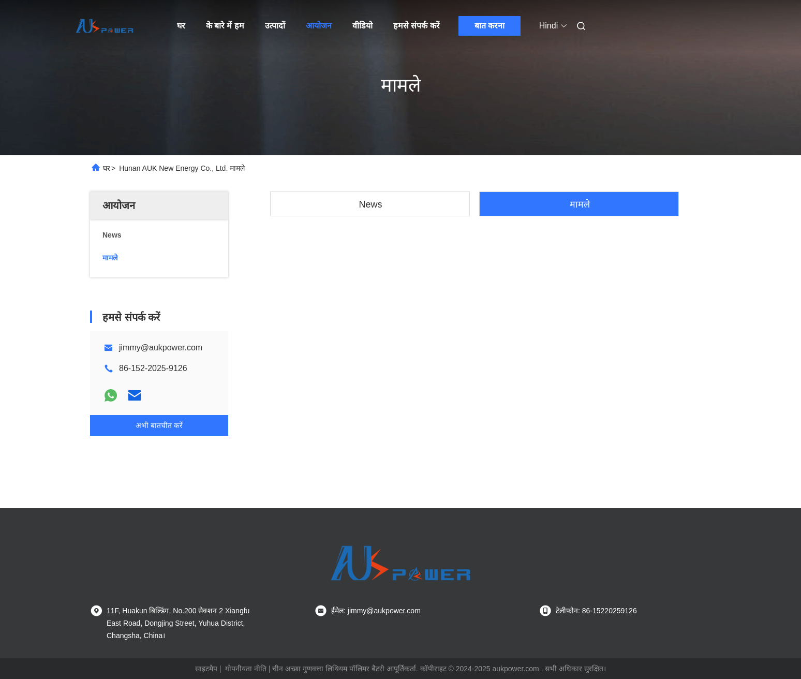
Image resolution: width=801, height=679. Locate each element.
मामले (580, 204)
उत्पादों (275, 25)
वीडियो (362, 25)
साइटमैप (206, 669)
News (370, 204)
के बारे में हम (225, 25)
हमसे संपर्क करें (416, 25)
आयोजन (319, 25)
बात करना (489, 25)
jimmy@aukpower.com (160, 347)
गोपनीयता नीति (245, 669)
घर (181, 25)
